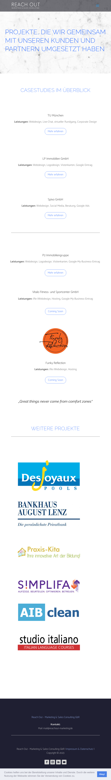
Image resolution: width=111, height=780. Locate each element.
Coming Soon (55, 311)
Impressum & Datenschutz (79, 749)
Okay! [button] (102, 774)
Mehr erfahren (55, 131)
